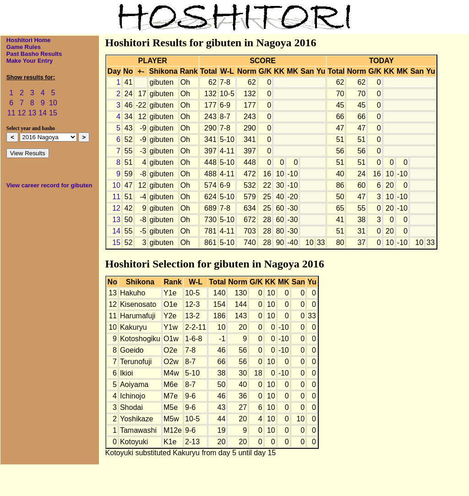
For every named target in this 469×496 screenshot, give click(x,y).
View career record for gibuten (49, 185)
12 (22, 113)
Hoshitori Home (28, 40)
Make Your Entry (29, 60)
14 (42, 113)
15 (53, 113)
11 (11, 113)
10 (53, 103)
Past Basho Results (34, 53)
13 (32, 113)
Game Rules (23, 47)
